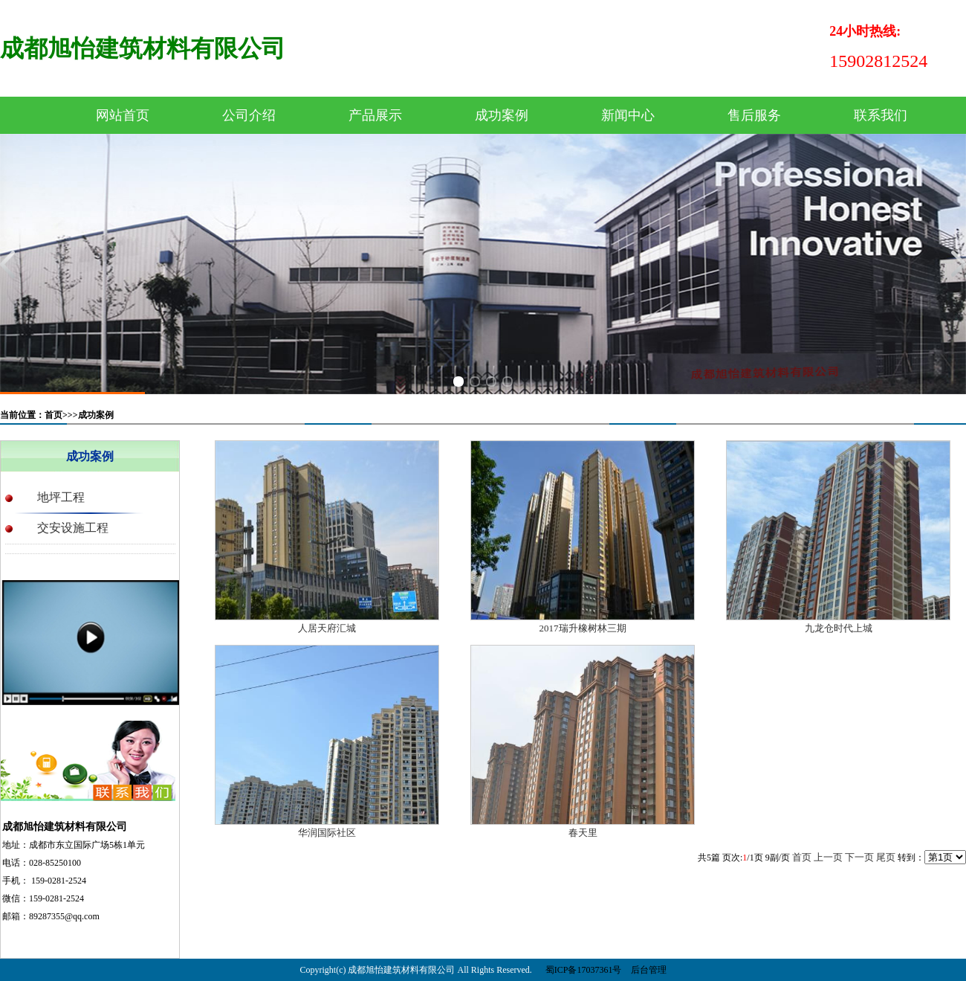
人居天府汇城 (327, 628)
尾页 (885, 857)
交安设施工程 (72, 527)
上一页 (828, 857)
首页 (801, 857)
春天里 (582, 832)
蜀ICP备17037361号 (583, 970)
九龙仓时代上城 (838, 628)
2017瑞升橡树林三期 (582, 628)
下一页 (859, 857)
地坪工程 (61, 497)
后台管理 (649, 970)
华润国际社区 (327, 832)
